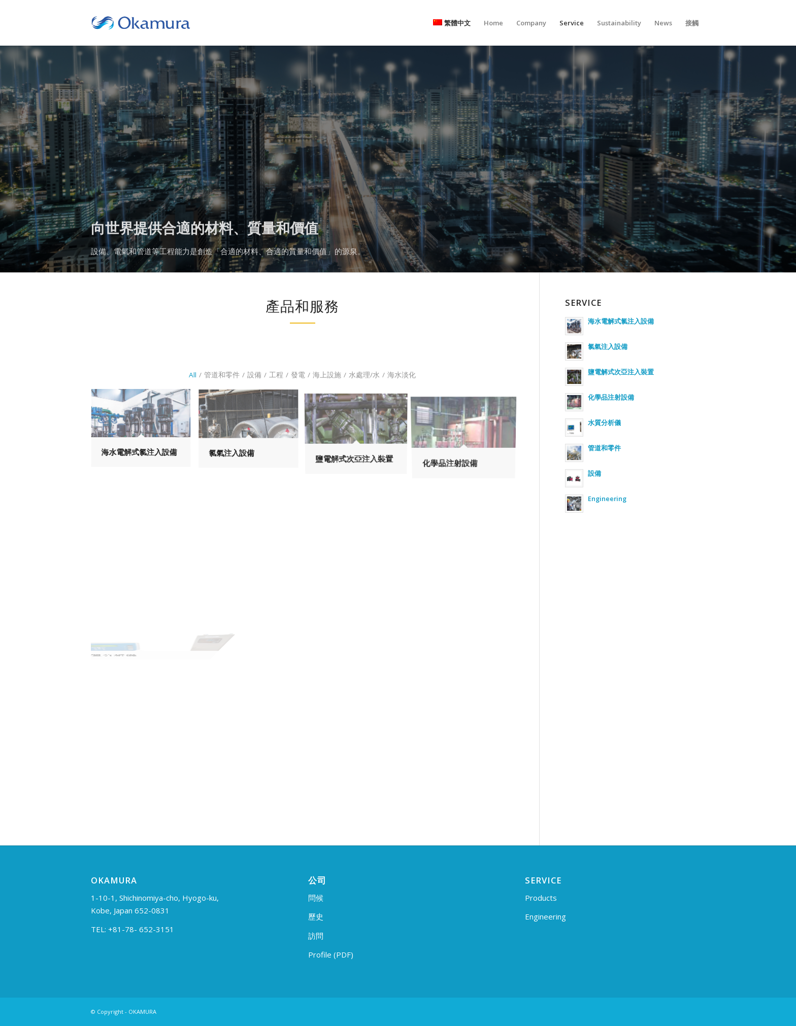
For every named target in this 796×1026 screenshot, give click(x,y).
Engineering (545, 916)
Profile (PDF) (330, 954)
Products (541, 898)
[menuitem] (451, 23)
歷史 (315, 916)
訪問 (315, 936)
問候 (315, 898)
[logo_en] (140, 23)
